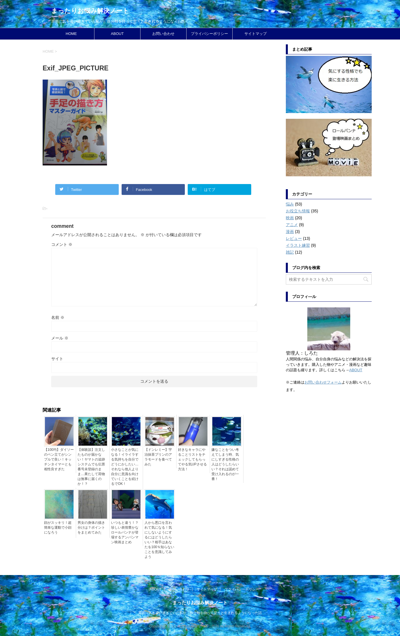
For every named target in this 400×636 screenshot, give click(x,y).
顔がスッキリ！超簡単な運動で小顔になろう (58, 527)
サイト (57, 358)
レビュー (294, 238)
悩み (290, 204)
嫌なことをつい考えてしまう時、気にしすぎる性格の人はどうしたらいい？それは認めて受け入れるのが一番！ (225, 464)
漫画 (290, 231)
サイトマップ (255, 33)
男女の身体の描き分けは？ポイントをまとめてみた (91, 527)
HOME (71, 33)
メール (59, 338)
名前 (57, 317)
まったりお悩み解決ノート (90, 10)
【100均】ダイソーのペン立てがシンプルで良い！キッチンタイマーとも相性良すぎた (59, 459)
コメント (61, 244)
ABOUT (117, 33)
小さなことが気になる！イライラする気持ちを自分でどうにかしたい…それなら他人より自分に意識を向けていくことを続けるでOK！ (124, 467)
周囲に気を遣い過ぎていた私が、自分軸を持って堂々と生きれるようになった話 (200, 613)
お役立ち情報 (298, 211)
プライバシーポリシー (209, 33)
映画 (290, 218)
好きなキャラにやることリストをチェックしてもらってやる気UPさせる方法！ (192, 459)
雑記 (290, 252)
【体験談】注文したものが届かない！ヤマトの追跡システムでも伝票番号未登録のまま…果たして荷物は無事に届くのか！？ (91, 467)
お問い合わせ (163, 33)
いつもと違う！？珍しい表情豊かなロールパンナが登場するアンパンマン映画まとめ (124, 532)
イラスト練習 (298, 245)
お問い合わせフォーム (323, 382)
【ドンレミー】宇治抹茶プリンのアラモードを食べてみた (158, 457)
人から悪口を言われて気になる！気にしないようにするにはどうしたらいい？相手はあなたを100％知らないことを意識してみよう (159, 540)
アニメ (292, 224)
